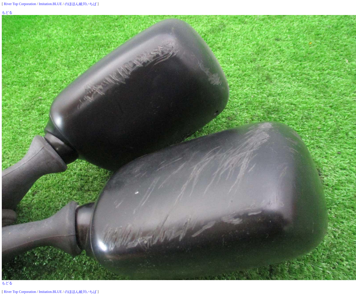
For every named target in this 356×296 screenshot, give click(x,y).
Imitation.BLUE (50, 4)
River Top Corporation (20, 4)
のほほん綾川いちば (81, 4)
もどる (7, 12)
